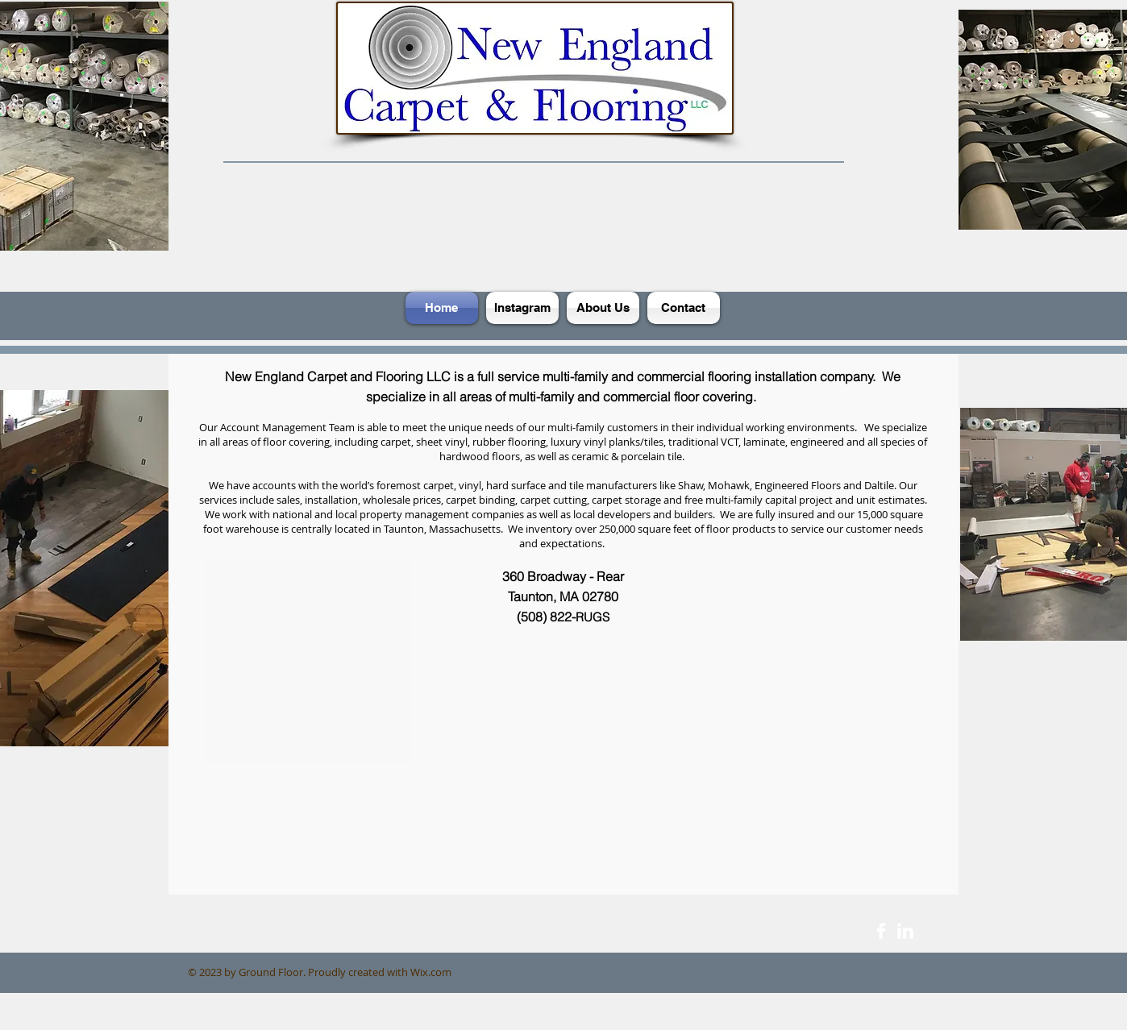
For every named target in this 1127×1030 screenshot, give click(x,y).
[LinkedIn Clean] (905, 931)
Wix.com (430, 972)
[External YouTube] (557, 783)
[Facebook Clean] (881, 931)
